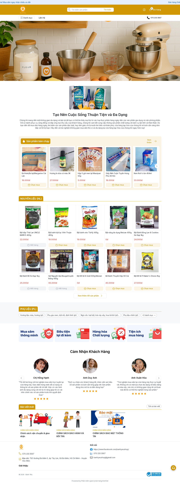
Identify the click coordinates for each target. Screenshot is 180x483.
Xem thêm (150, 141)
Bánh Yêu (28, 474)
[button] (32, 315)
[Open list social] (173, 467)
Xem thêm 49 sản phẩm (90, 295)
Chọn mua (34, 185)
